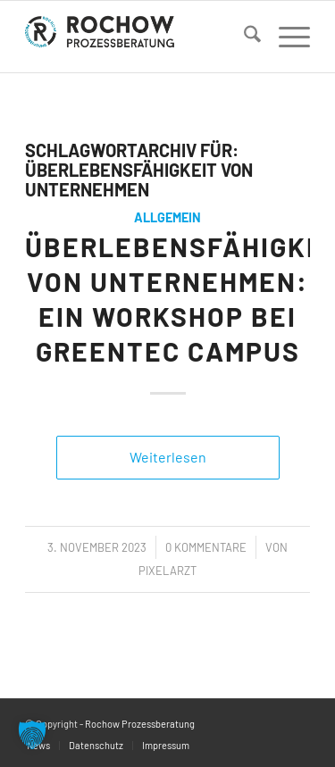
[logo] (139, 36)
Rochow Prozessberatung (140, 723)
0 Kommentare (206, 547)
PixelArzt (167, 570)
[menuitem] (243, 36)
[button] (32, 735)
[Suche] (243, 36)
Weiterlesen (168, 456)
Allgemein (167, 217)
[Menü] (285, 36)
